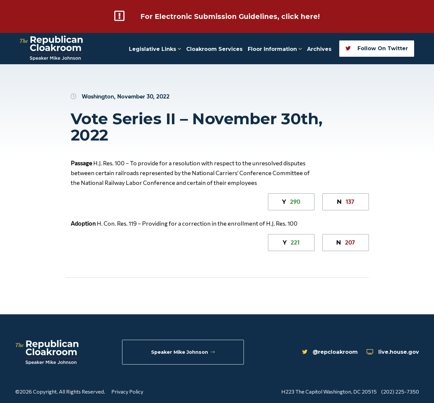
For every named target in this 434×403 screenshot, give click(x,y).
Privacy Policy (127, 391)
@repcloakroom (319, 352)
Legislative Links (155, 49)
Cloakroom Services (214, 49)
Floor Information (275, 49)
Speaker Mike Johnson (183, 353)
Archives (319, 49)
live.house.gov (390, 352)
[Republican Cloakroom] (51, 48)
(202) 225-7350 (400, 391)
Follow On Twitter (376, 48)
